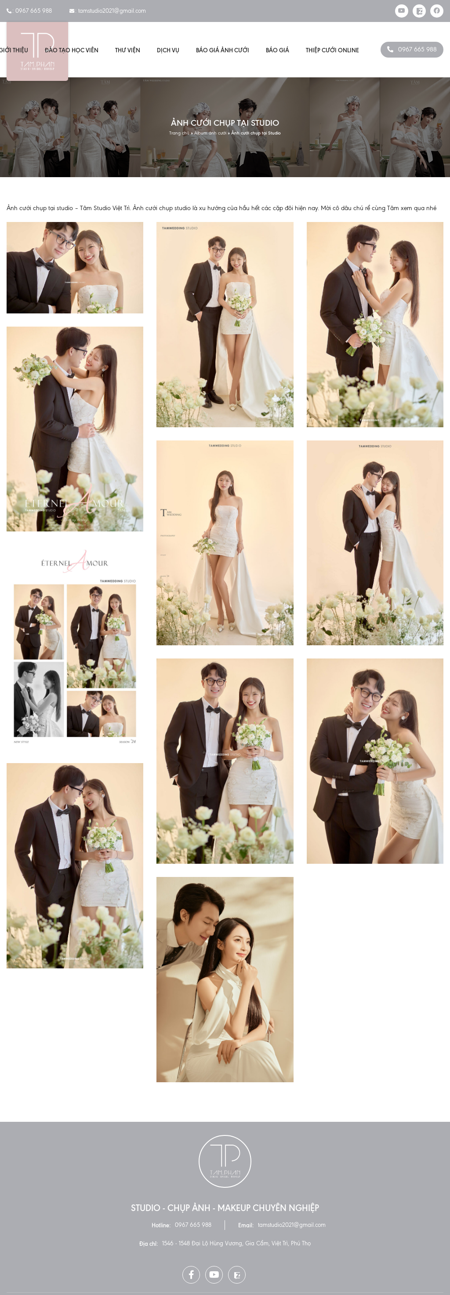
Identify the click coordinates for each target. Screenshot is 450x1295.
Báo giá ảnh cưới (222, 50)
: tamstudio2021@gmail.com (107, 10)
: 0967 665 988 (29, 10)
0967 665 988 (417, 49)
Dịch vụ (168, 50)
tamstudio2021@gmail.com (292, 1225)
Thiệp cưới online (332, 50)
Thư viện (127, 50)
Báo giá (277, 50)
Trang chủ (179, 132)
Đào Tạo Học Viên (71, 50)
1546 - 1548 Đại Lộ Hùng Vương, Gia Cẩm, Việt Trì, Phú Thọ (236, 1243)
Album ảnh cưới (210, 132)
